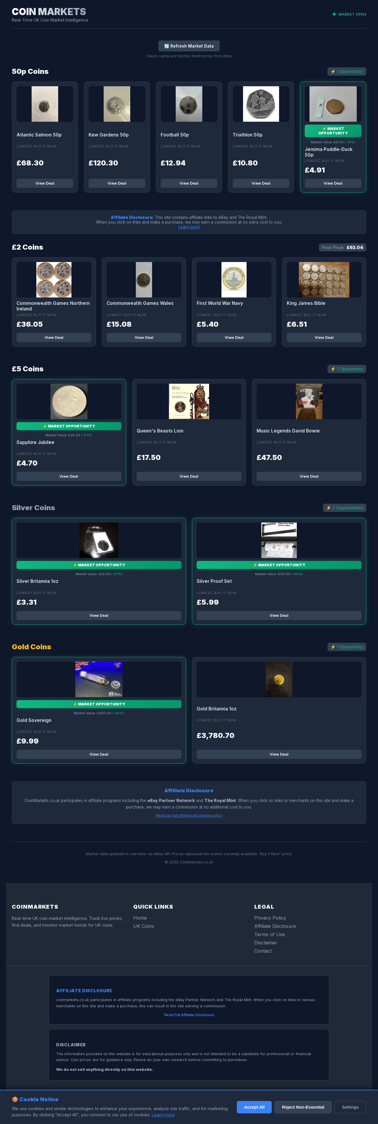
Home (140, 918)
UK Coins (143, 926)
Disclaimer (265, 943)
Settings (350, 1107)
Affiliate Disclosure (275, 926)
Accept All (254, 1107)
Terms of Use (269, 934)
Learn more (189, 227)
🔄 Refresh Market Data (189, 45)
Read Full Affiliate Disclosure (189, 1015)
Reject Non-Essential (303, 1107)
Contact (263, 951)
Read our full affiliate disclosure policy (189, 815)
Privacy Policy (270, 918)
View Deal (44, 183)
